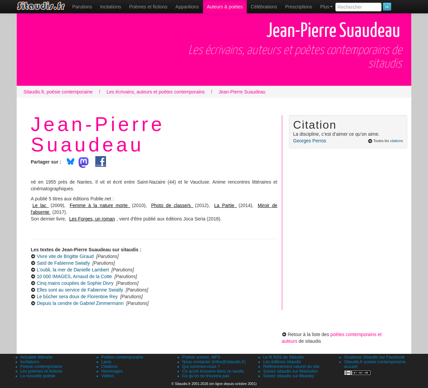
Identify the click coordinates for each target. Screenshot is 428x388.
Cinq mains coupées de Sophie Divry (75, 283)
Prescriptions (298, 6)
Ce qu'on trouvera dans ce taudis (213, 371)
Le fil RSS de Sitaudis (283, 357)
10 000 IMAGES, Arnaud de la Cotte (74, 276)
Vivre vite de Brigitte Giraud (65, 256)
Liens (106, 362)
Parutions (82, 6)
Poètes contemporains (122, 357)
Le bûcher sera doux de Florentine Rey (77, 296)
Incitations (29, 362)
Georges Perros (309, 140)
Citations (109, 366)
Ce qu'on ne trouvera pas (205, 376)
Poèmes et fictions (148, 6)
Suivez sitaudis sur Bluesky (288, 376)
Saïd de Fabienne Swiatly (63, 263)
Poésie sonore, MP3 (201, 357)
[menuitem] (82, 6)
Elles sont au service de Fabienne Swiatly (80, 290)
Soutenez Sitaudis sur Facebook (374, 357)
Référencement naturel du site (291, 366)
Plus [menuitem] (326, 6)
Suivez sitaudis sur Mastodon (290, 371)
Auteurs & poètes (225, 6)
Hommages (112, 371)
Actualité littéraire (36, 357)
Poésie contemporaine (41, 366)
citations (396, 141)
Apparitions (187, 6)
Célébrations (264, 6)
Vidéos (107, 376)
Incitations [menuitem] (110, 6)
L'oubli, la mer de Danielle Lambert (73, 269)
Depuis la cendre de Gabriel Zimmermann (80, 303)
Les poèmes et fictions (41, 371)
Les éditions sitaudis (282, 362)
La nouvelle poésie (38, 376)
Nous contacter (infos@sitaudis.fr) (214, 362)
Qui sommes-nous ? (201, 366)
